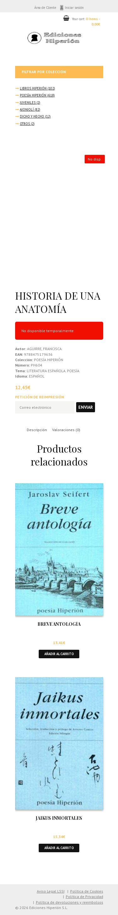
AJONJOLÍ (27, 109)
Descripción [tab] (37, 429)
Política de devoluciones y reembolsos (69, 902)
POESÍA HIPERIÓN (33, 95)
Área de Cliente (45, 7)
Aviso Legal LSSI (51, 891)
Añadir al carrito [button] (59, 654)
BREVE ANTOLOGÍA (59, 624)
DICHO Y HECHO (32, 116)
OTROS (25, 123)
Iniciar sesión (74, 7)
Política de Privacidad (84, 896)
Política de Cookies (86, 891)
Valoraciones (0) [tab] (66, 429)
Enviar (85, 407)
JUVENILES (28, 102)
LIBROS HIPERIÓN (33, 88)
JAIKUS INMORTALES (59, 818)
